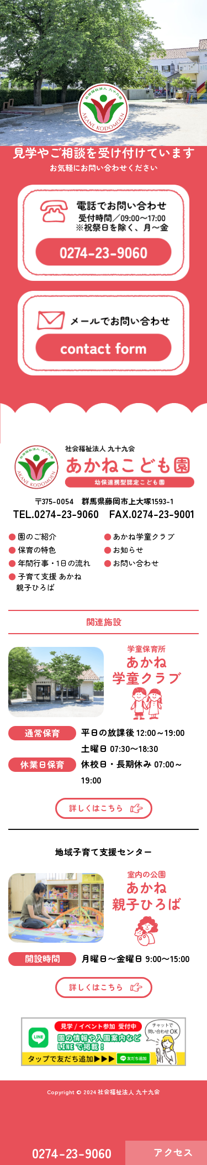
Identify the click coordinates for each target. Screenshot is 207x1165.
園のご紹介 (37, 536)
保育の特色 (37, 549)
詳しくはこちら (96, 807)
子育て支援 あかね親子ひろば (49, 582)
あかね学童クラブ (143, 536)
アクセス (173, 1152)
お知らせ (128, 549)
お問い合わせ (136, 562)
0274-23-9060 (66, 513)
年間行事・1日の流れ (54, 562)
